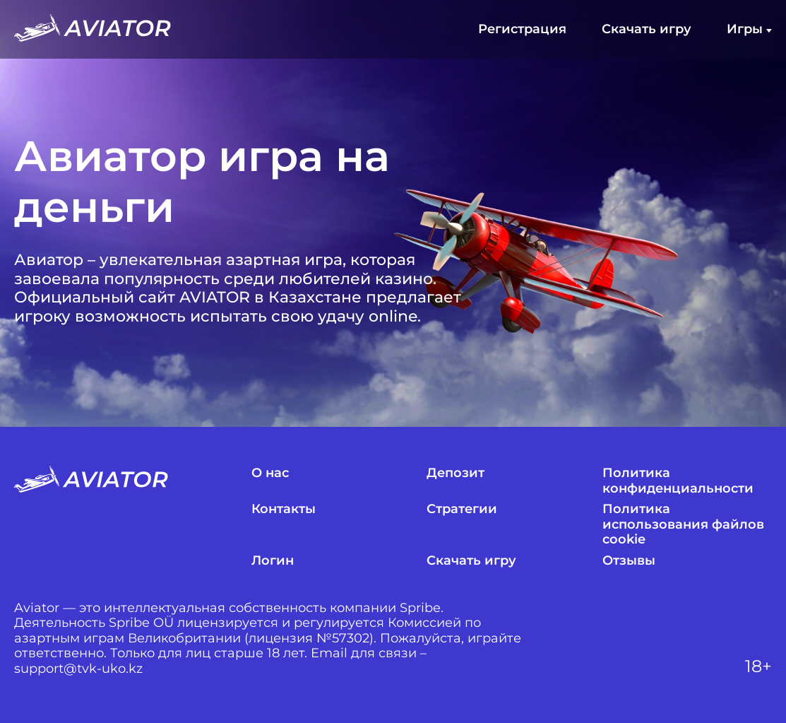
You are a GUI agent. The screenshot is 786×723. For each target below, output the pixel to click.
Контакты (283, 509)
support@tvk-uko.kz (78, 669)
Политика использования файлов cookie (683, 524)
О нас (270, 473)
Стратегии (462, 509)
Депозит (455, 473)
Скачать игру (646, 29)
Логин (272, 560)
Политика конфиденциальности (678, 481)
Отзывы (628, 560)
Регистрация (522, 29)
